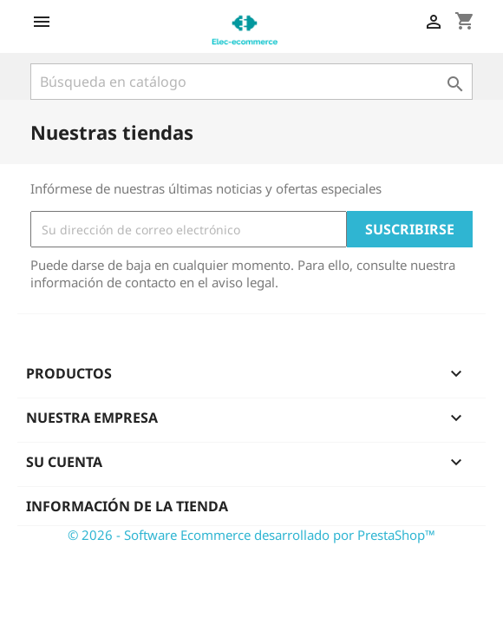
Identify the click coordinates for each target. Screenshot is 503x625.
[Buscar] (251, 81)
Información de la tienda (127, 506)
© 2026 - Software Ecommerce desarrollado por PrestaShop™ (251, 534)
